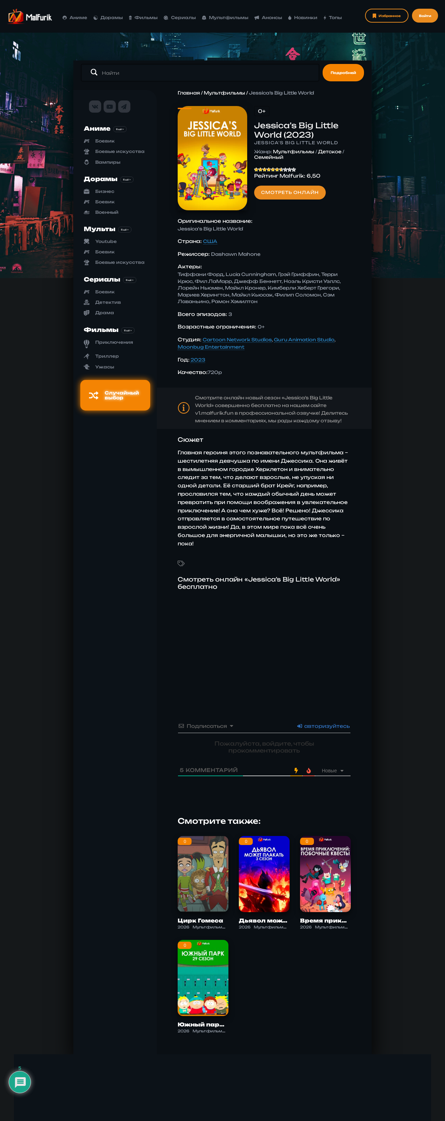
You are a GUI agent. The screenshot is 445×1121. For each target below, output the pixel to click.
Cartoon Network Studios (237, 339)
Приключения (114, 342)
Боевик (105, 141)
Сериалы (180, 17)
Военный (107, 212)
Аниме (75, 17)
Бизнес (104, 191)
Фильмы (143, 17)
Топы (333, 17)
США (210, 241)
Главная (189, 93)
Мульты (99, 229)
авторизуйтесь (323, 726)
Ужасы (104, 366)
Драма (104, 312)
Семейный (268, 157)
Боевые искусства (120, 151)
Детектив (108, 302)
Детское (329, 151)
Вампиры (107, 162)
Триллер (107, 356)
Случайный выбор (114, 395)
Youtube (106, 241)
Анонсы (268, 17)
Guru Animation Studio (304, 339)
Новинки (303, 17)
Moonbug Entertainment (211, 347)
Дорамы (108, 17)
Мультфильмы (225, 17)
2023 (198, 360)
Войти (425, 16)
